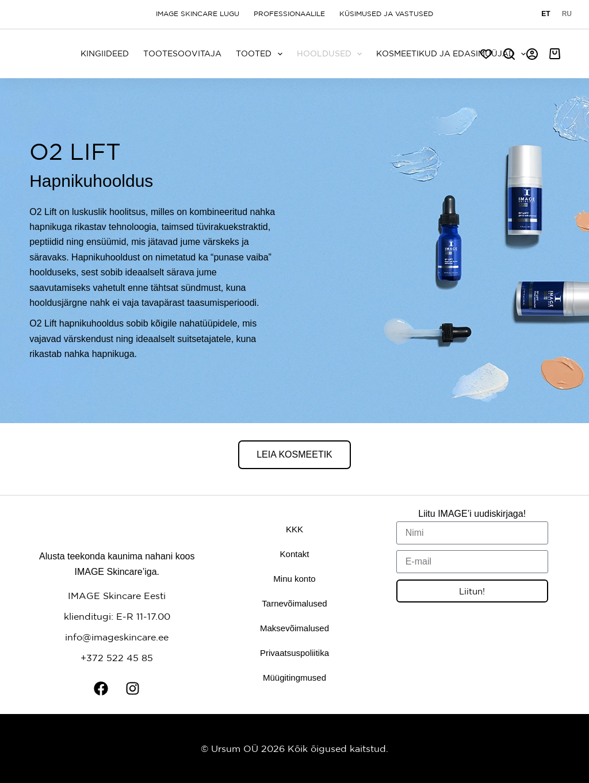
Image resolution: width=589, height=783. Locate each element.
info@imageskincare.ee (117, 637)
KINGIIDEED (105, 53)
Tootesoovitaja (182, 53)
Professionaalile (289, 14)
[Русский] (567, 14)
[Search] (509, 54)
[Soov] (486, 54)
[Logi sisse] (532, 54)
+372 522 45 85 (117, 657)
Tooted (261, 54)
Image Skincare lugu (197, 14)
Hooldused (332, 54)
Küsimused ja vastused (386, 14)
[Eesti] (545, 14)
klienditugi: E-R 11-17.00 (117, 616)
